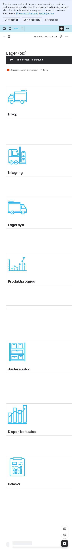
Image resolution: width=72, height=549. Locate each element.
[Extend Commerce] (16, 28)
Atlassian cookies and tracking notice (35, 13)
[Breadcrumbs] (4, 36)
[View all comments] (64, 528)
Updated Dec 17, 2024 (45, 36)
